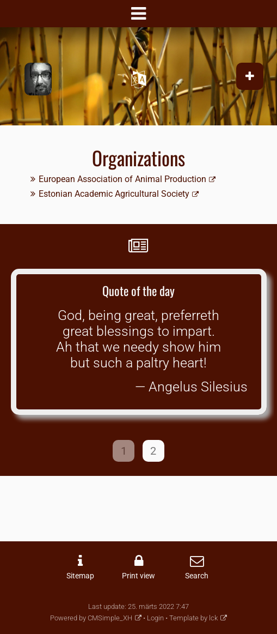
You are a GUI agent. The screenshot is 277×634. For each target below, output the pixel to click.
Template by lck (193, 618)
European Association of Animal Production (122, 179)
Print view (138, 576)
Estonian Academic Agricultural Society (114, 194)
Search (196, 576)
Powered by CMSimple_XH (91, 618)
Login (155, 618)
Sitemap (80, 576)
